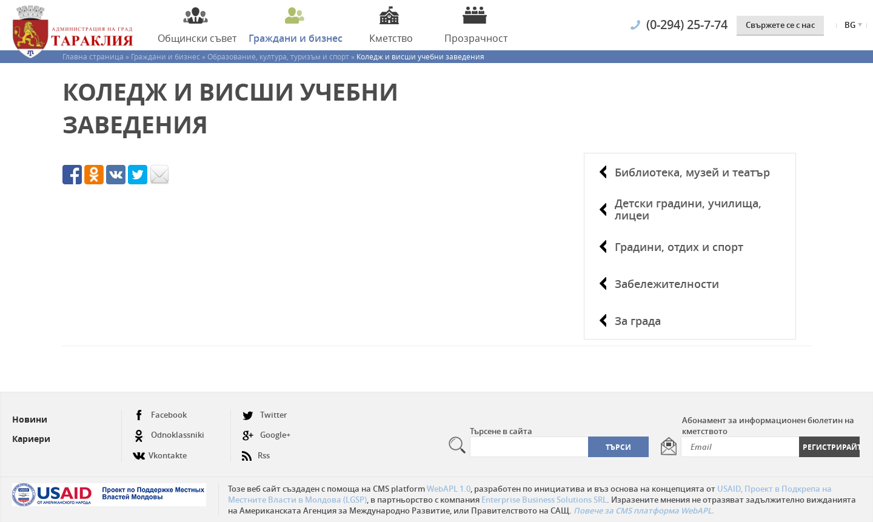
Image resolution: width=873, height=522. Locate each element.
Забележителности (667, 283)
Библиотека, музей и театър (692, 172)
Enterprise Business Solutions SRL (544, 499)
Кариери (31, 438)
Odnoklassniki (168, 435)
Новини (29, 419)
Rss (256, 451)
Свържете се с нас (780, 24)
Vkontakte (160, 451)
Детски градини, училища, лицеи (688, 209)
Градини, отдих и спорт (679, 246)
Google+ (266, 435)
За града (638, 320)
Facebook (160, 415)
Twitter (264, 415)
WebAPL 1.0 (448, 488)
